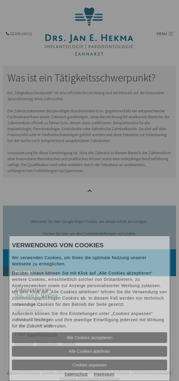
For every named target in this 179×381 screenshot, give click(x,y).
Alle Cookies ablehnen (89, 351)
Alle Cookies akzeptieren (89, 337)
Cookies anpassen (89, 365)
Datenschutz (76, 374)
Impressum (104, 374)
